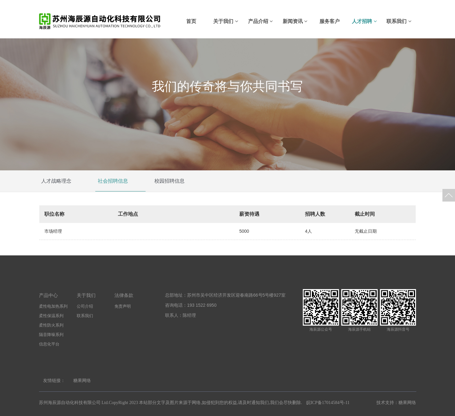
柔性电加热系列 (53, 306)
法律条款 (123, 295)
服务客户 (329, 21)
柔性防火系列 (51, 325)
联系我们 (398, 21)
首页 (191, 21)
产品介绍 (260, 21)
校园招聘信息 (169, 181)
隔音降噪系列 (51, 334)
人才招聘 (364, 21)
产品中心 (48, 295)
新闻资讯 (295, 21)
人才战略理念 (56, 181)
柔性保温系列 (51, 315)
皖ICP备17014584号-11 (328, 402)
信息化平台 (49, 344)
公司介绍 (85, 306)
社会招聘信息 (113, 181)
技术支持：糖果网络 (395, 402)
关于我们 (225, 21)
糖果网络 (82, 380)
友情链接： (54, 380)
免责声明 (122, 306)
